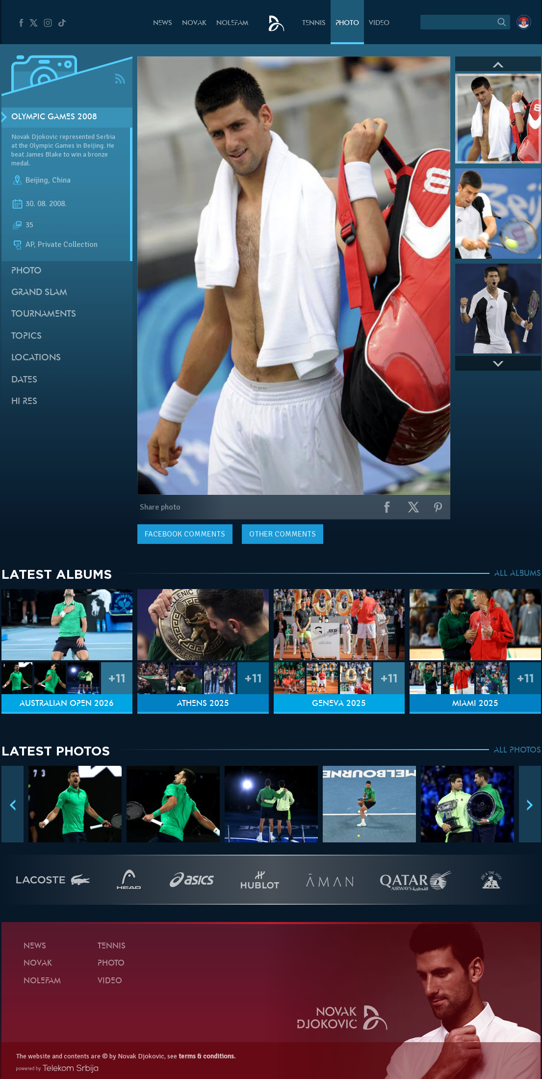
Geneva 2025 (339, 704)
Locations (36, 358)
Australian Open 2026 (67, 704)
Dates (24, 380)
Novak (194, 23)
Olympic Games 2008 (54, 117)
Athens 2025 (203, 704)
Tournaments (43, 314)
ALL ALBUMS (517, 574)
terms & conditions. (207, 1056)
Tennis (314, 23)
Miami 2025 (475, 704)
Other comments (282, 534)
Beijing (37, 181)
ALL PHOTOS (517, 751)
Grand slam (39, 292)
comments (185, 534)
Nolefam (232, 23)
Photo (347, 23)
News (162, 23)
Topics (26, 336)
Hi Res (24, 401)
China (61, 181)
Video (379, 23)
